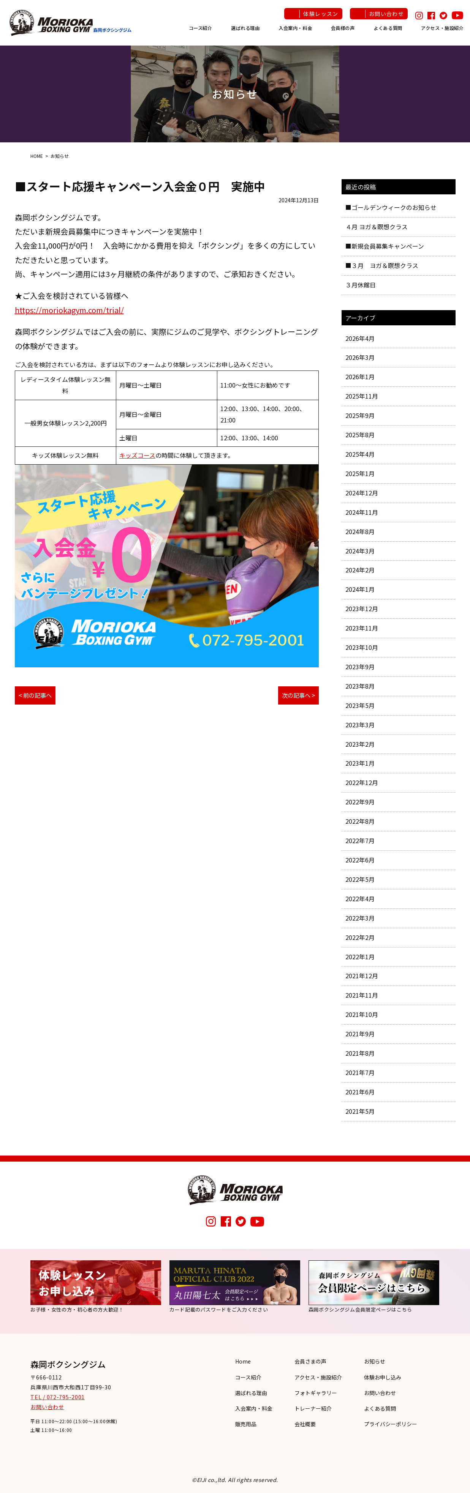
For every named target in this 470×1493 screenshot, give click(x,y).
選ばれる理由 (245, 28)
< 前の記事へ (36, 695)
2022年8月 (360, 821)
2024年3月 (360, 550)
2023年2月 (360, 744)
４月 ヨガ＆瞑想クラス (376, 226)
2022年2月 (360, 937)
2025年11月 (361, 395)
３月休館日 (360, 284)
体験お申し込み (382, 1377)
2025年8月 (360, 434)
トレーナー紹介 (313, 1408)
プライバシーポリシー (390, 1424)
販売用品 (245, 1424)
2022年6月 (360, 859)
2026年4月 (360, 338)
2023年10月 (361, 647)
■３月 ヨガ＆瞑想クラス (381, 265)
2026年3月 (360, 357)
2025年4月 (360, 454)
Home (243, 1361)
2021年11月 (361, 995)
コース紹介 (200, 28)
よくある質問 (387, 28)
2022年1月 (360, 956)
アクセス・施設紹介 (442, 28)
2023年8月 (360, 686)
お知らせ (374, 1361)
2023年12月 (361, 608)
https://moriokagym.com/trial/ (69, 309)
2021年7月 (360, 1072)
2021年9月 (360, 1033)
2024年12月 (361, 492)
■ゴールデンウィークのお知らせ (391, 207)
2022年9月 (360, 801)
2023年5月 (360, 705)
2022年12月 (361, 782)
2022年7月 (360, 840)
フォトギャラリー (315, 1393)
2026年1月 (360, 376)
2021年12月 (361, 975)
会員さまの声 (310, 1361)
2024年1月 (360, 589)
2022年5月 (360, 879)
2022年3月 (360, 917)
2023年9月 (360, 666)
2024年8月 (360, 531)
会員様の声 (343, 28)
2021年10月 (361, 1014)
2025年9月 (360, 415)
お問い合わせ (386, 13)
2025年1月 (360, 473)
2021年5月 (360, 1111)
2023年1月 (360, 763)
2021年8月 (360, 1053)
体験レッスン (320, 13)
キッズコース (137, 455)
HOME (36, 156)
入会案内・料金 (295, 28)
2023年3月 (360, 724)
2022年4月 (360, 898)
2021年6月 (360, 1091)
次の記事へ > (297, 695)
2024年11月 (361, 512)
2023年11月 (361, 627)
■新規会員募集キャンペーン (384, 246)
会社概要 (305, 1424)
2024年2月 (360, 569)
